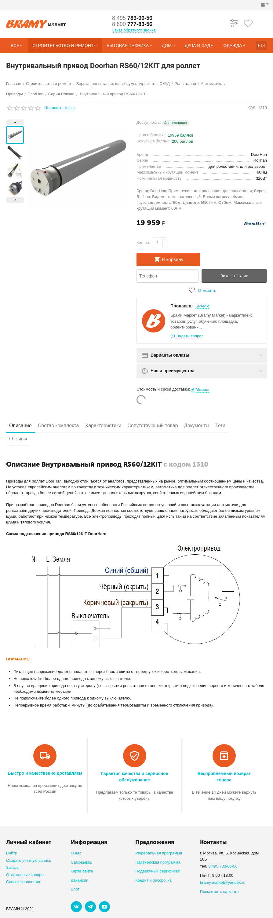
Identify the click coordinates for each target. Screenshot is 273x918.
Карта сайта (82, 871)
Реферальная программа (158, 853)
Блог (75, 889)
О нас (76, 853)
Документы (196, 425)
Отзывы (18, 438)
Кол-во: (143, 242)
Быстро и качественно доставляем (45, 773)
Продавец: (181, 305)
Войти (11, 853)
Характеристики (103, 425)
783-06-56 (132, 18)
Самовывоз (81, 862)
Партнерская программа (157, 862)
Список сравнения (23, 881)
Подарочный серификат (157, 871)
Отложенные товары (25, 874)
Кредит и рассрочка (153, 880)
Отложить (201, 290)
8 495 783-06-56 (223, 866)
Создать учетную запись (28, 860)
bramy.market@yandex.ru (223, 882)
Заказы (13, 867)
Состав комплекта (58, 425)
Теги (220, 425)
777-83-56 (132, 24)
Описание (20, 425)
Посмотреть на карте (219, 891)
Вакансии (79, 880)
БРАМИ (202, 306)
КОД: (252, 107)
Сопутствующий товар (152, 425)
